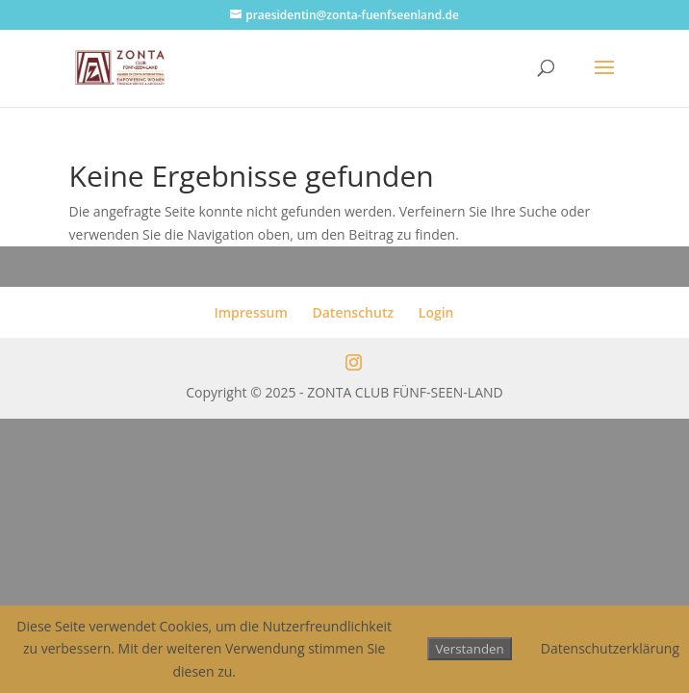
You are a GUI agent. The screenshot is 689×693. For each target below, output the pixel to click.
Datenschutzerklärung (610, 648)
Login (436, 312)
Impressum (250, 312)
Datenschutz (353, 312)
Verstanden (469, 648)
